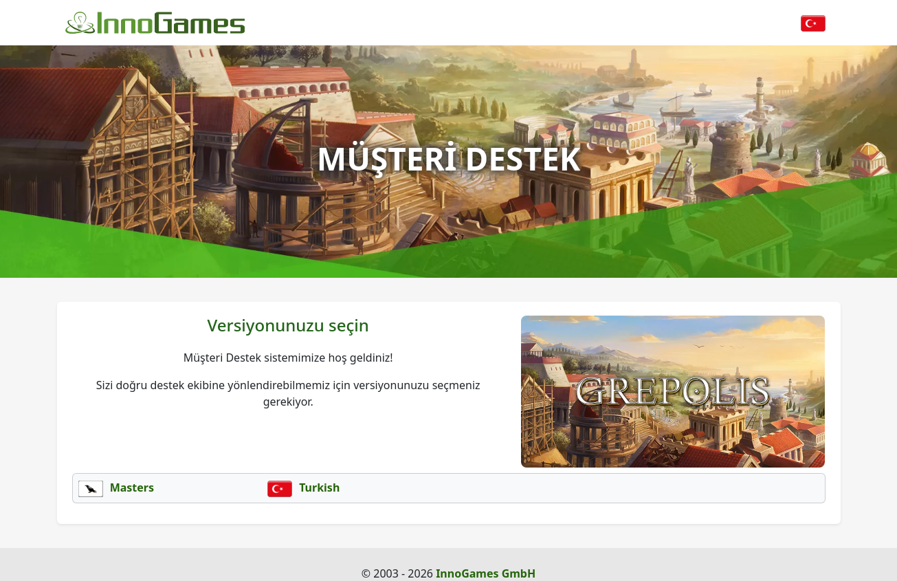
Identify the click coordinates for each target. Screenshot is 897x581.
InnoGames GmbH (485, 573)
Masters (116, 487)
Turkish (303, 487)
